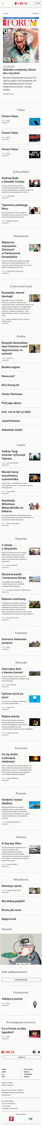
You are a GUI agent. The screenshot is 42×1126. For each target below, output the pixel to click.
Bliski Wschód (28, 1069)
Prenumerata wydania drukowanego (13, 1092)
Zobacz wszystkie (21, 980)
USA (3, 1074)
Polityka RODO (6, 1106)
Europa (4, 1072)
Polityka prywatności (8, 1103)
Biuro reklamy (6, 1095)
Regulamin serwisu (7, 1101)
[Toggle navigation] (3, 3)
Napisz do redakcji (7, 1085)
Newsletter (21, 1057)
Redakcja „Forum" (7, 1083)
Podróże (26, 1077)
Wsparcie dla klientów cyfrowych (12, 1090)
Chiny (3, 1077)
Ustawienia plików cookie (10, 1108)
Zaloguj (37, 3)
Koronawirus (28, 1074)
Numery (4, 1069)
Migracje (27, 1072)
